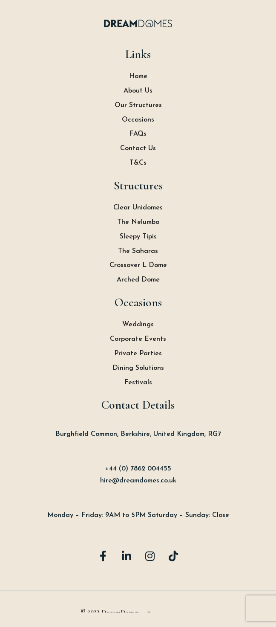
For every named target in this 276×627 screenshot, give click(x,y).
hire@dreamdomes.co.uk (138, 480)
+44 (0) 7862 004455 (138, 468)
